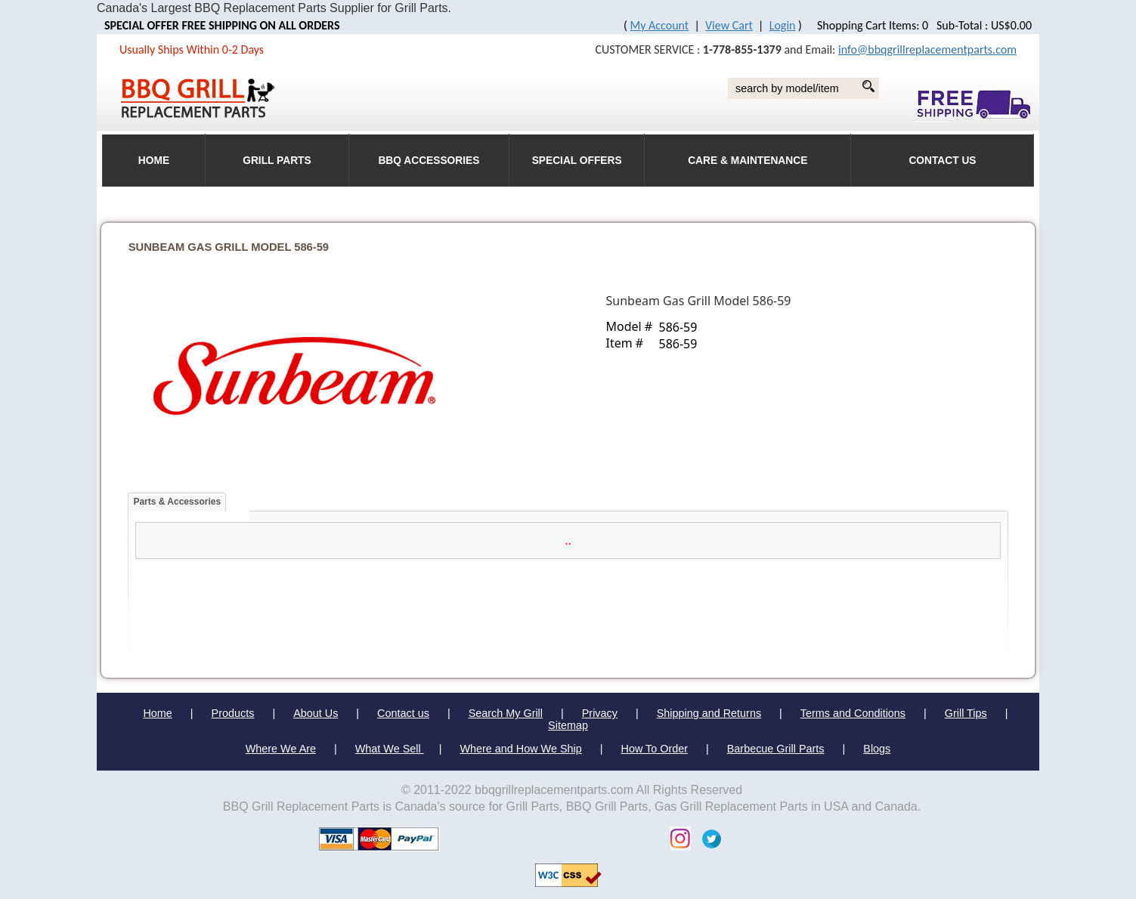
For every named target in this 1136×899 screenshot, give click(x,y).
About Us (315, 713)
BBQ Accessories (428, 160)
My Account (659, 25)
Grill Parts (277, 160)
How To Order (655, 749)
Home (157, 713)
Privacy (600, 713)
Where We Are (281, 749)
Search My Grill (506, 713)
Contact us (403, 713)
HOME (153, 160)
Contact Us (942, 160)
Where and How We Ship (520, 749)
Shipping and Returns (709, 713)
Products (233, 713)
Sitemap (568, 725)
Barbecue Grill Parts (776, 749)
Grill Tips (966, 713)
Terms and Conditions (852, 713)
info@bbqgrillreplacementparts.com (927, 49)
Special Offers (577, 160)
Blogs (876, 749)
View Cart (729, 25)
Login (782, 25)
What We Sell (389, 749)
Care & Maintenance (747, 160)
